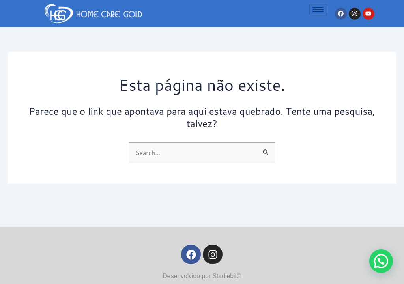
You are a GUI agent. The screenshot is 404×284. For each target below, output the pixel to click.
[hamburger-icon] (318, 9)
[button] (381, 261)
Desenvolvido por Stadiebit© (202, 276)
